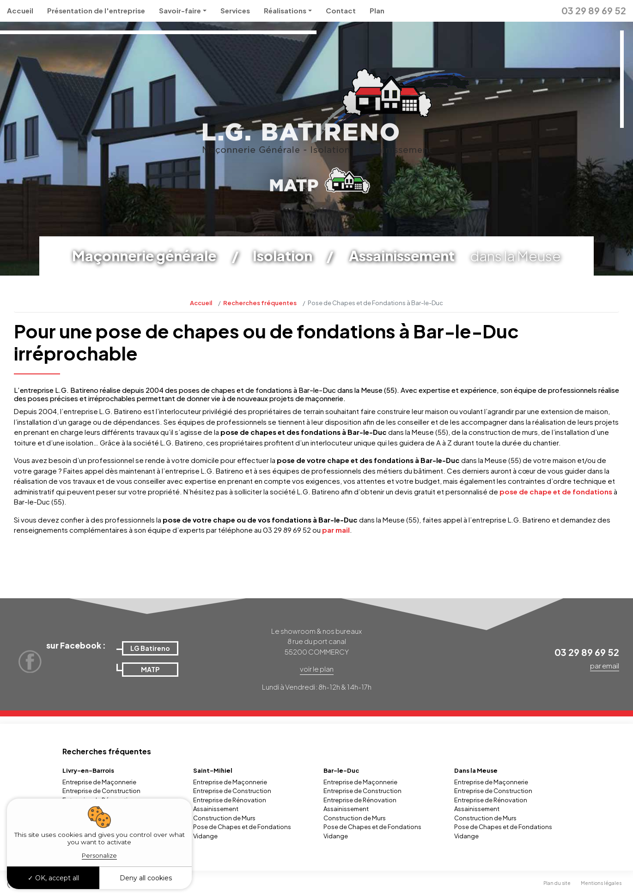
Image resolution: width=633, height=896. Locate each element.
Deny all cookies (146, 878)
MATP (150, 669)
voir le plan (317, 668)
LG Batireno (150, 648)
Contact (341, 10)
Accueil (20, 10)
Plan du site (557, 883)
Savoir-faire (180, 10)
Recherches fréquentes (260, 303)
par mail (336, 529)
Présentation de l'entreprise (96, 10)
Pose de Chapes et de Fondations (242, 826)
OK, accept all (53, 878)
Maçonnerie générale (144, 256)
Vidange (205, 836)
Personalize (99, 855)
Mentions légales (601, 883)
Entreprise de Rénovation (229, 800)
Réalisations (285, 10)
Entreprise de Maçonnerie (99, 782)
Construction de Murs (224, 818)
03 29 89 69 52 (593, 10)
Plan (377, 10)
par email (604, 665)
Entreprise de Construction (101, 790)
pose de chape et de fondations (556, 491)
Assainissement (215, 808)
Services (235, 10)
